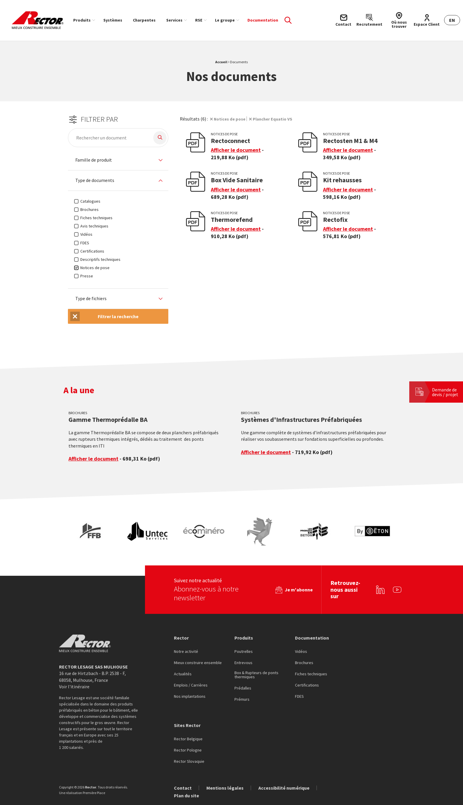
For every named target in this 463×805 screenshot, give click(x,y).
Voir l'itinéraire (74, 686)
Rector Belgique (188, 739)
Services (174, 20)
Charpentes (144, 20)
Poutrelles (243, 651)
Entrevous (243, 663)
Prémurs (242, 699)
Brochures (304, 663)
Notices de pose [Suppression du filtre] (231, 119)
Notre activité (186, 651)
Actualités (183, 674)
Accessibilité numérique (283, 788)
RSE (198, 20)
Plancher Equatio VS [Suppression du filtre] (277, 119)
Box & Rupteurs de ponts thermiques (256, 675)
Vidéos (301, 651)
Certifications (307, 685)
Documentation (262, 20)
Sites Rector (187, 725)
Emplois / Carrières (191, 685)
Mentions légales (225, 788)
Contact (183, 788)
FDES (299, 696)
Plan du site (186, 796)
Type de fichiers (91, 298)
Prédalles (242, 688)
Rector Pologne (188, 750)
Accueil (221, 62)
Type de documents (94, 180)
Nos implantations (190, 696)
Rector (181, 638)
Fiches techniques (311, 674)
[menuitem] (83, 20)
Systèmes (112, 20)
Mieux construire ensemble (198, 663)
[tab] (118, 160)
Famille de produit (93, 160)
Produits (82, 20)
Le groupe (225, 20)
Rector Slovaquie (189, 761)
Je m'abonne (299, 589)
